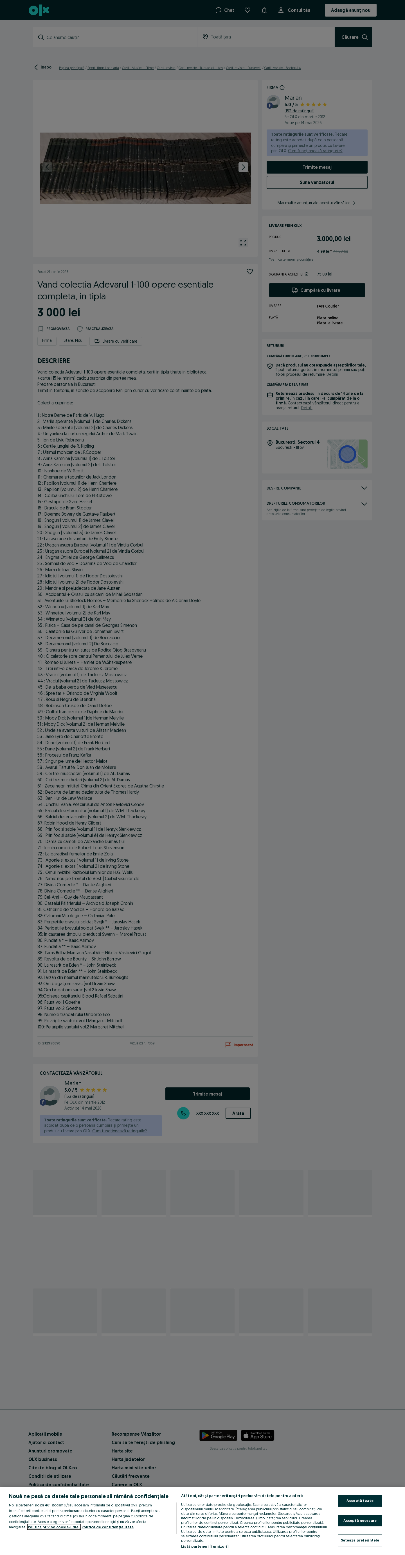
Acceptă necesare (360, 1520)
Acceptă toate (360, 1500)
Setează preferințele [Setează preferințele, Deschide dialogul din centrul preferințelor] (360, 1540)
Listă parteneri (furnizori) (204, 1546)
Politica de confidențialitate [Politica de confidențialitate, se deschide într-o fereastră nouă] (108, 1527)
